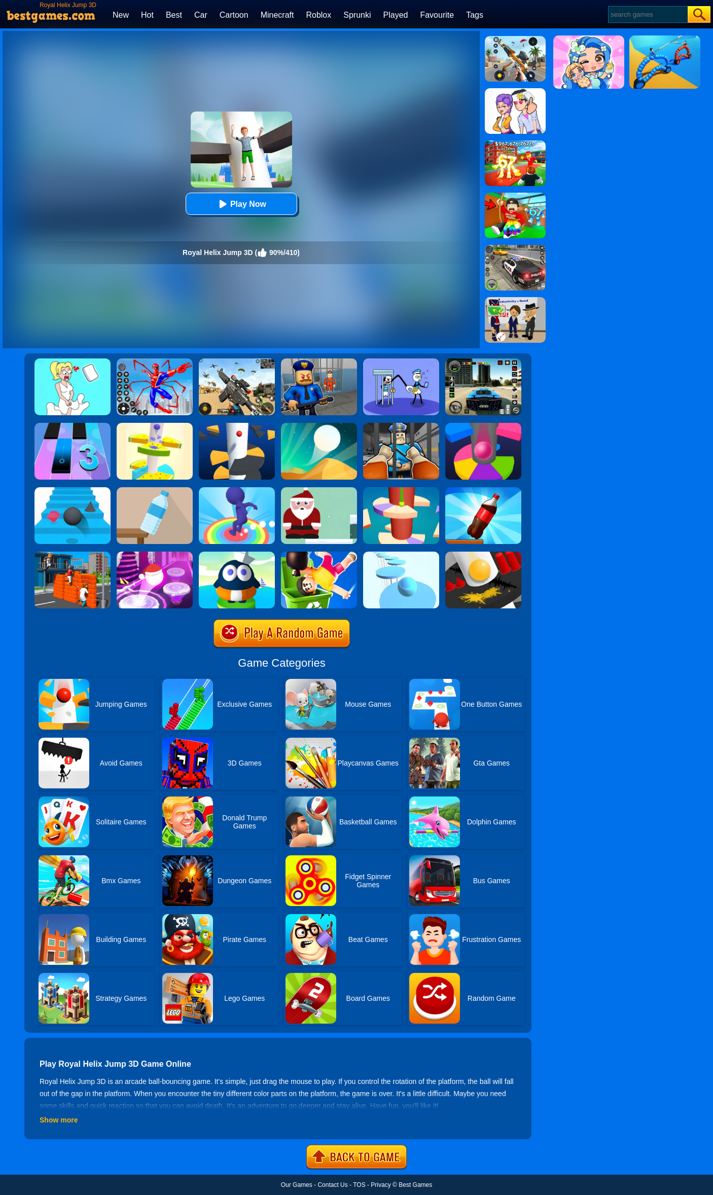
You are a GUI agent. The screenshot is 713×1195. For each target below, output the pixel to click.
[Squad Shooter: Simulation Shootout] (237, 362)
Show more (59, 1120)
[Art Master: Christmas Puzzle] (515, 91)
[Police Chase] (515, 248)
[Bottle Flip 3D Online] (155, 490)
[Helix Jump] (237, 426)
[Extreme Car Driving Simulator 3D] (483, 362)
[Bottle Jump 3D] (483, 490)
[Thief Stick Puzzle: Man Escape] (401, 362)
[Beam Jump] (237, 555)
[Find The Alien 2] (515, 300)
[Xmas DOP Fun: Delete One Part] (72, 362)
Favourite (437, 15)
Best (174, 15)
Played (395, 15)
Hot (147, 15)
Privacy (380, 1184)
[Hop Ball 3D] (155, 555)
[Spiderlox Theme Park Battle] (155, 362)
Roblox (318, 15)
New (121, 15)
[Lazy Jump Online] (319, 555)
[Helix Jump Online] (483, 426)
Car (200, 15)
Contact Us (332, 1184)
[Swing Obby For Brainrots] (515, 196)
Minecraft (277, 15)
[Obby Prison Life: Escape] (401, 426)
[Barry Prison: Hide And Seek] (319, 362)
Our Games (296, 1184)
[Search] (647, 14)
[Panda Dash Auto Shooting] (515, 39)
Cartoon (234, 15)
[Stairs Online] (72, 490)
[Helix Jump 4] (401, 490)
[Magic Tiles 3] (72, 426)
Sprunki (357, 15)
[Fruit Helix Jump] (155, 426)
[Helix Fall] (483, 555)
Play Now (241, 204)
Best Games (415, 1184)
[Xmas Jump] (319, 490)
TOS (359, 1184)
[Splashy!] (401, 555)
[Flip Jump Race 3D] (237, 490)
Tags (474, 15)
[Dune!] (319, 426)
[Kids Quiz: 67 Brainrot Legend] (515, 144)
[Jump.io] (72, 555)
